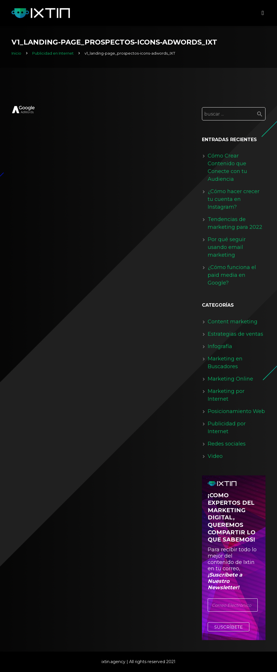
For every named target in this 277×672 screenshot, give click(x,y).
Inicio (16, 53)
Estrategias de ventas (235, 334)
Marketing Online (230, 379)
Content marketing (232, 321)
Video (215, 456)
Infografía (220, 346)
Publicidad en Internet (53, 53)
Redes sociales (227, 444)
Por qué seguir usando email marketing (227, 247)
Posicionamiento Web (236, 411)
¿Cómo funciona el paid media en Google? (232, 275)
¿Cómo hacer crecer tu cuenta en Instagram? (233, 199)
